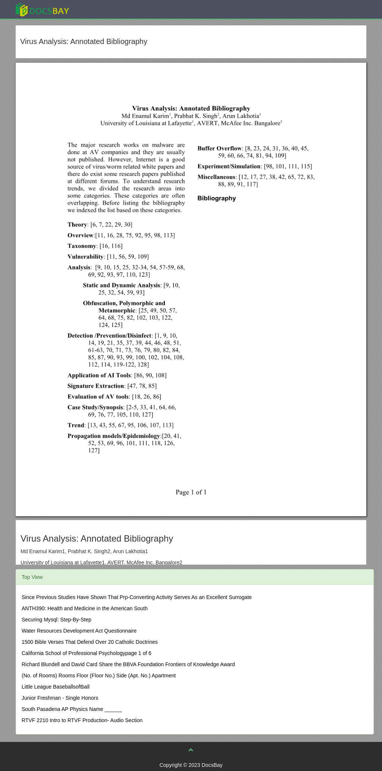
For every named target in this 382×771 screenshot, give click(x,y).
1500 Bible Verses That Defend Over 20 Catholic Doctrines (90, 642)
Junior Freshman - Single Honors (60, 698)
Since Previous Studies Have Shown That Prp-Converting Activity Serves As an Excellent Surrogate (137, 597)
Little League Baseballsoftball (56, 687)
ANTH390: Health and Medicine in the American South (85, 608)
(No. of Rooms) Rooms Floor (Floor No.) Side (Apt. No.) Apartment (99, 675)
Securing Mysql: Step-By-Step (56, 620)
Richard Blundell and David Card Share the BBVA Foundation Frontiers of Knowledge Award (128, 664)
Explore (98, 9)
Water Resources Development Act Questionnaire (79, 631)
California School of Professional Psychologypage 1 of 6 (86, 653)
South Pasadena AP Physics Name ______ (72, 709)
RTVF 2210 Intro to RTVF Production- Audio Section (82, 720)
